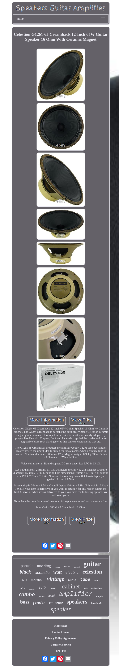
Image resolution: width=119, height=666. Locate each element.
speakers (77, 602)
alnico (97, 580)
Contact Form (60, 632)
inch (86, 588)
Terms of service (61, 644)
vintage (55, 579)
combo (27, 594)
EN (58, 650)
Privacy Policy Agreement (61, 638)
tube (85, 579)
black (25, 572)
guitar (92, 564)
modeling (44, 566)
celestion (92, 572)
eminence (56, 603)
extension (96, 588)
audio (72, 580)
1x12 (42, 588)
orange (57, 567)
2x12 (24, 580)
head (51, 596)
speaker (61, 609)
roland (76, 567)
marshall (37, 580)
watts (67, 566)
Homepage (60, 625)
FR (64, 650)
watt (57, 572)
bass (24, 602)
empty (99, 596)
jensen (42, 596)
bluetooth (96, 603)
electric (72, 572)
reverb (53, 588)
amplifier (75, 594)
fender (39, 602)
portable (27, 566)
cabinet (71, 586)
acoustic (42, 572)
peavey (32, 589)
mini (22, 588)
